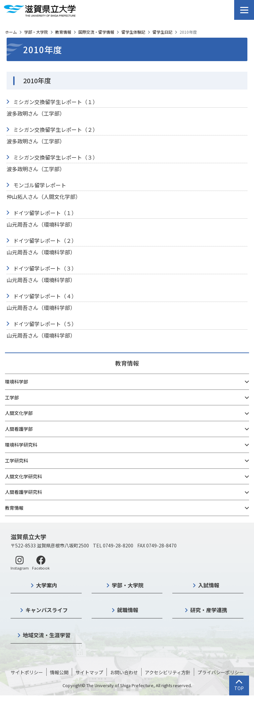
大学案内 (46, 585)
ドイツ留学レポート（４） (45, 296)
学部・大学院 (36, 32)
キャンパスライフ (46, 610)
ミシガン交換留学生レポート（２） (55, 129)
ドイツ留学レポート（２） (45, 240)
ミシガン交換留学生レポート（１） (55, 102)
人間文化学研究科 (23, 476)
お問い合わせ (124, 672)
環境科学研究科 (21, 444)
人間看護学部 (19, 428)
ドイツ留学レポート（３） (45, 268)
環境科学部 (16, 381)
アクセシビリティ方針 (167, 672)
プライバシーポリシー (220, 672)
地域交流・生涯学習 (46, 635)
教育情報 (63, 32)
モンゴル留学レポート (39, 185)
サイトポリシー (27, 672)
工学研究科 (16, 460)
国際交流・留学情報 (96, 32)
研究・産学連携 (208, 610)
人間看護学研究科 (23, 492)
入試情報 (208, 585)
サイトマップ (89, 672)
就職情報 (127, 610)
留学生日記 (162, 32)
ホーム (11, 32)
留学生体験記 (133, 32)
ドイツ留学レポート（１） (45, 213)
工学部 (12, 397)
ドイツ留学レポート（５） (45, 324)
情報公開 (59, 672)
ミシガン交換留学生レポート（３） (55, 157)
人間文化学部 (19, 413)
